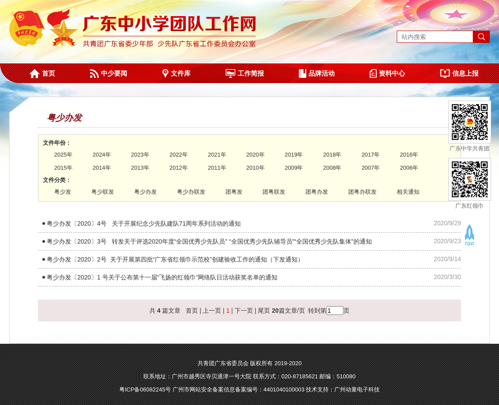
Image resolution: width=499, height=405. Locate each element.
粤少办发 (145, 192)
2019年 (294, 154)
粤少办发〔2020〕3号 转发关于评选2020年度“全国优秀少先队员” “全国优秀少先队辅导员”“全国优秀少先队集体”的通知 (209, 241)
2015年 (63, 167)
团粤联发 (274, 192)
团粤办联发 (362, 192)
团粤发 (234, 192)
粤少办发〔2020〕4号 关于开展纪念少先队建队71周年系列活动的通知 (144, 223)
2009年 (294, 167)
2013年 (140, 167)
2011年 (217, 167)
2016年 (409, 154)
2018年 (332, 154)
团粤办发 (316, 192)
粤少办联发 (191, 192)
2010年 (255, 167)
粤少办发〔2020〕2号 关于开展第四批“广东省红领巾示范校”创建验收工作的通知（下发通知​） (175, 259)
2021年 (217, 154)
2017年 (370, 154)
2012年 (179, 167)
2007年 (370, 167)
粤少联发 (102, 192)
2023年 (140, 154)
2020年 (255, 154)
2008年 (332, 167)
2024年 (102, 154)
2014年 (102, 167)
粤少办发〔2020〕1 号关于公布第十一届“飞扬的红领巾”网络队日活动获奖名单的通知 (162, 277)
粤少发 (62, 192)
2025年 (63, 154)
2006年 (409, 167)
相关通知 (408, 192)
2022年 (179, 154)
